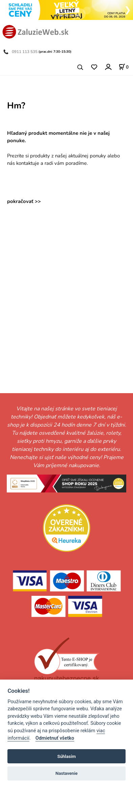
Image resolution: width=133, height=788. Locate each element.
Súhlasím (66, 756)
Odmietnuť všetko (54, 738)
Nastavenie (66, 773)
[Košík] (123, 67)
